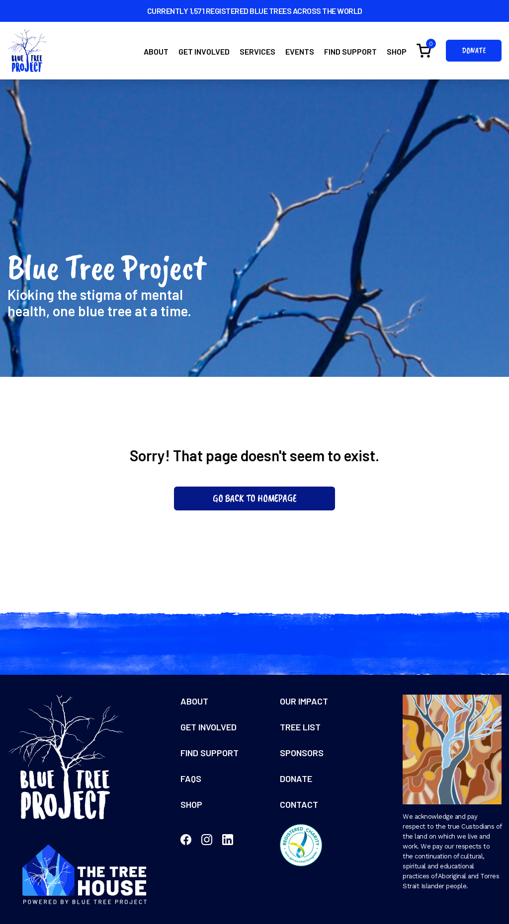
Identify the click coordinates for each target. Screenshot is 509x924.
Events (299, 51)
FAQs (190, 778)
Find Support (350, 51)
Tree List (300, 726)
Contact (299, 804)
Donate (474, 51)
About (156, 51)
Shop (397, 51)
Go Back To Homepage (255, 498)
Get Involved (204, 51)
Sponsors (302, 752)
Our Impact (304, 701)
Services (257, 51)
